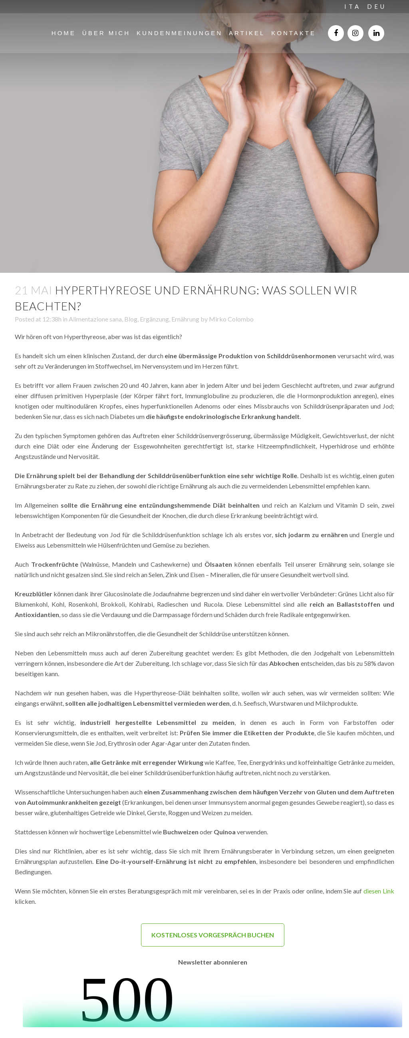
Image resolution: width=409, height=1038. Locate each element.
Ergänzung (154, 319)
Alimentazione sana (95, 319)
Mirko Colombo (231, 319)
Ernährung (185, 319)
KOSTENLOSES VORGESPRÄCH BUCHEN (212, 935)
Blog (130, 319)
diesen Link (378, 891)
